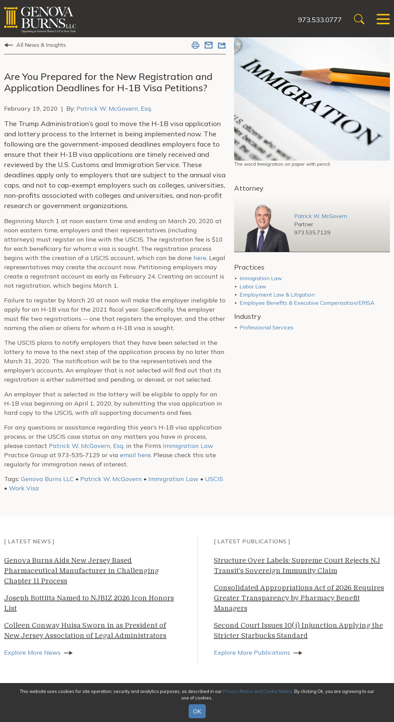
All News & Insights (41, 44)
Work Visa (24, 488)
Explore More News (32, 652)
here (199, 258)
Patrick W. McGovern (111, 479)
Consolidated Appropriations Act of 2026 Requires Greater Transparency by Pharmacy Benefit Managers (299, 598)
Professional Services (267, 327)
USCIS (214, 479)
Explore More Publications (252, 652)
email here (135, 455)
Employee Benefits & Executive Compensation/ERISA (307, 302)
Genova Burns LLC (47, 479)
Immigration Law (188, 446)
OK (197, 711)
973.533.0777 (320, 19)
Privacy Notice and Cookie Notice (257, 691)
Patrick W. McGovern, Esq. (114, 108)
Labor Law (253, 286)
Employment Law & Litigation (277, 294)
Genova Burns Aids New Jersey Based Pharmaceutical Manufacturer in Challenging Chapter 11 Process (81, 571)
